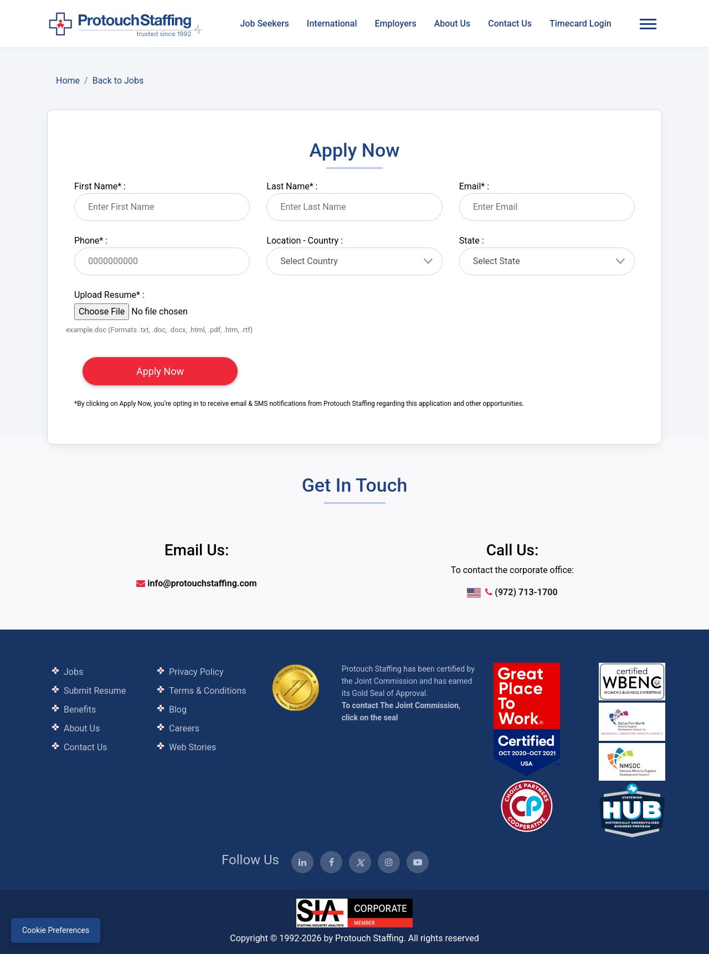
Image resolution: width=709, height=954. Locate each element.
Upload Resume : (109, 295)
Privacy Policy (196, 672)
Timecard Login (580, 23)
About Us (452, 23)
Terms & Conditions (207, 690)
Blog (178, 709)
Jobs (73, 672)
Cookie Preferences (55, 930)
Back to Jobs (118, 80)
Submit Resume (95, 690)
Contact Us (510, 23)
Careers (184, 728)
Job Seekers (264, 23)
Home (68, 80)
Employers (395, 23)
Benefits (80, 709)
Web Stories (192, 747)
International (332, 23)
